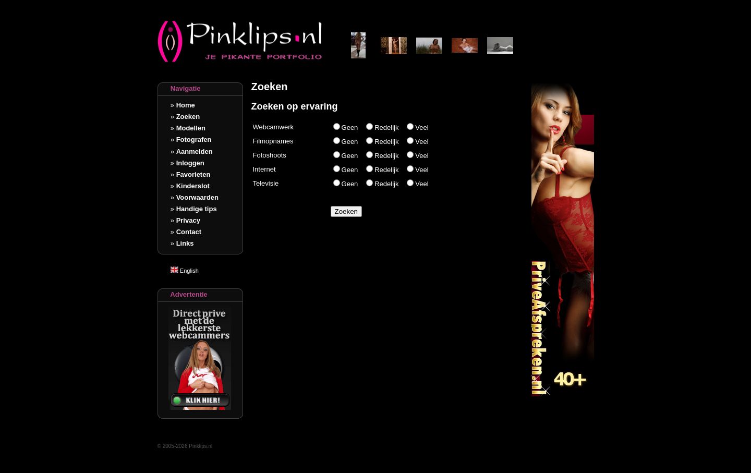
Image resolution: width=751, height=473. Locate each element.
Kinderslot (193, 186)
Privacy (188, 220)
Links (185, 243)
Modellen (190, 128)
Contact (188, 232)
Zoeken (188, 116)
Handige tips (196, 209)
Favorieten (193, 174)
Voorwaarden (197, 197)
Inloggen (190, 163)
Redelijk (386, 127)
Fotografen (194, 139)
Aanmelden (194, 151)
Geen (350, 127)
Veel (421, 127)
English (185, 271)
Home (185, 105)
